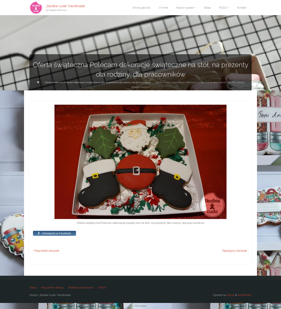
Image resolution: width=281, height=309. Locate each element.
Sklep (32, 287)
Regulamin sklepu (52, 287)
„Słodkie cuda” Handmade (65, 6)
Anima (230, 295)
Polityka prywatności (80, 287)
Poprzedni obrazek (45, 250)
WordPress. (244, 295)
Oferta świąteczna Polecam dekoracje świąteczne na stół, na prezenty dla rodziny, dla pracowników (102, 82)
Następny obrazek (236, 250)
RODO (102, 287)
